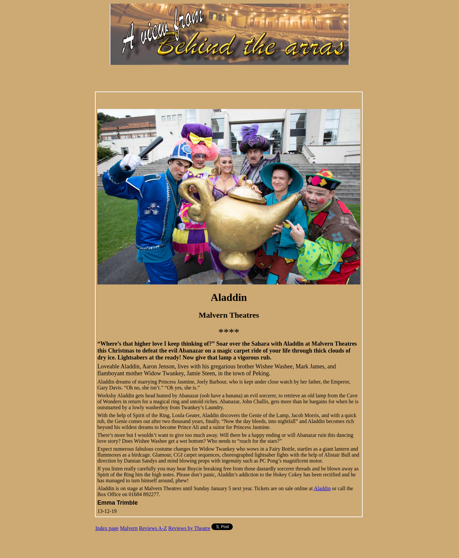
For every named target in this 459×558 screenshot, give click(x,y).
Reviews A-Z (153, 528)
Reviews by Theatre (189, 528)
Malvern (129, 528)
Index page (107, 528)
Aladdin (322, 488)
